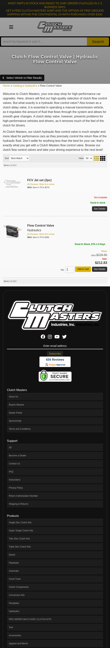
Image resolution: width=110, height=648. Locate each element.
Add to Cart (83, 269)
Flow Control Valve (40, 225)
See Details (99, 208)
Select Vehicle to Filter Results (22, 77)
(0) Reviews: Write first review (40, 184)
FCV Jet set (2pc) (39, 180)
